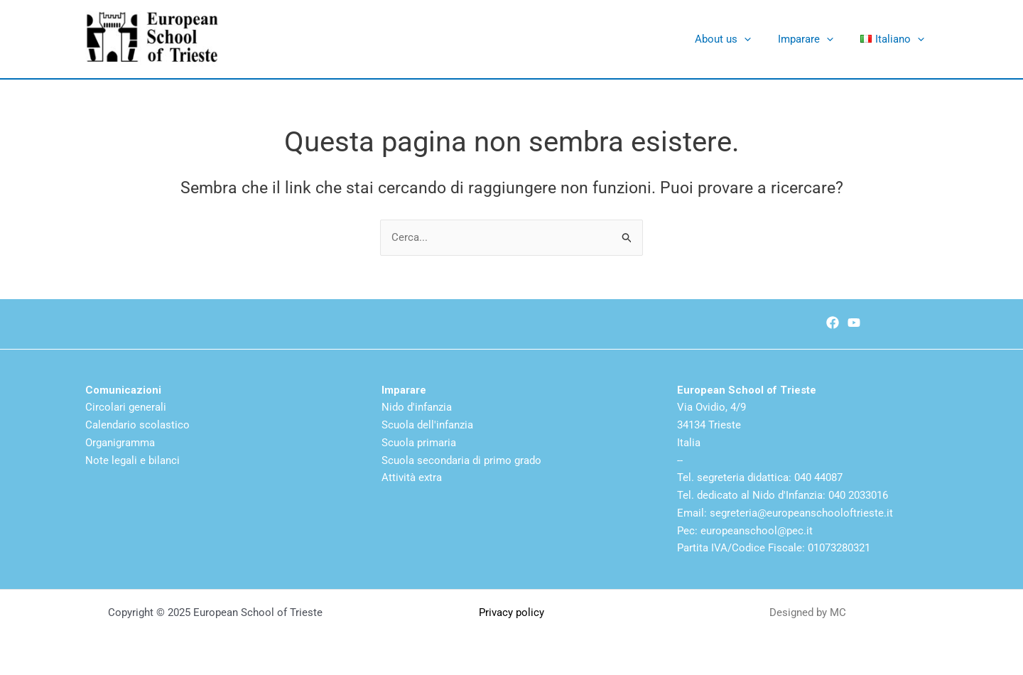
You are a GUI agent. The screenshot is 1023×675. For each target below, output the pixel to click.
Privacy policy (511, 612)
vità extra (420, 477)
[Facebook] (832, 322)
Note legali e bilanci (132, 460)
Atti (390, 477)
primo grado (512, 460)
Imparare (815, 39)
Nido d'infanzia (416, 407)
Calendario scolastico (137, 424)
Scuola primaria (418, 442)
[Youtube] (854, 322)
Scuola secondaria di (432, 460)
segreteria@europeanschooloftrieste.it (801, 513)
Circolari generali (125, 407)
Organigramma (120, 442)
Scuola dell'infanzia (427, 424)
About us (738, 39)
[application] (759, 39)
